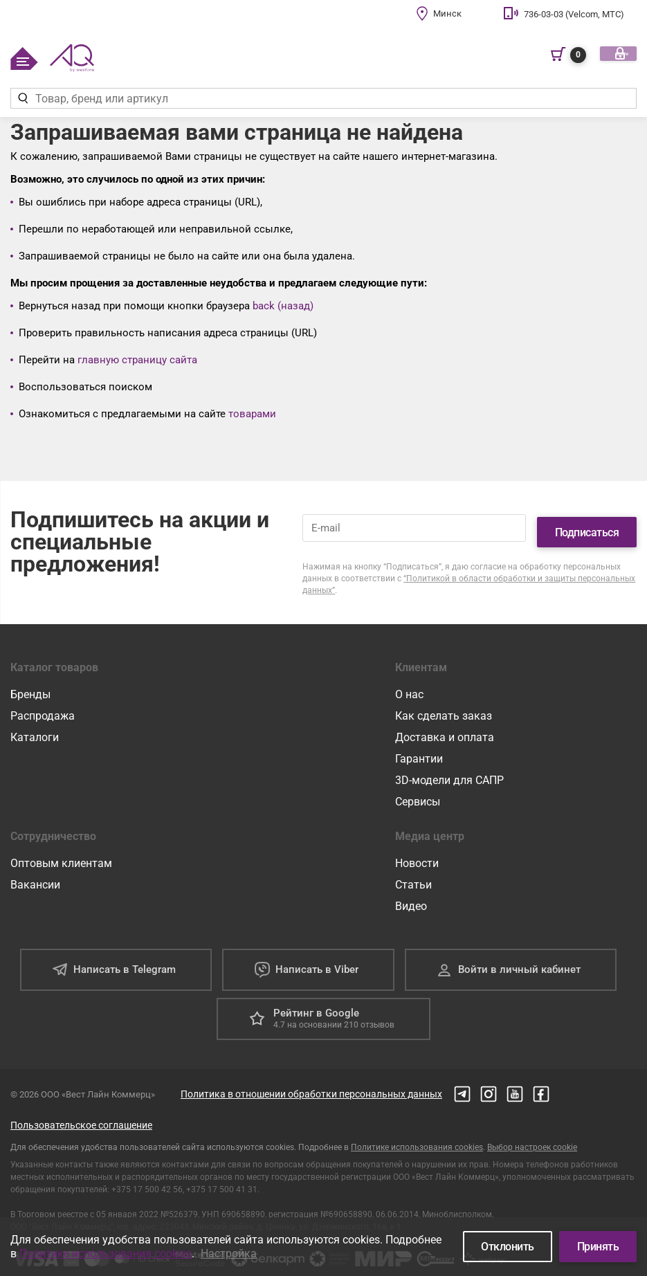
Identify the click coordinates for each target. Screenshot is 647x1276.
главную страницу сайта (137, 360)
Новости (417, 855)
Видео (411, 898)
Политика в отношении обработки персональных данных (311, 1086)
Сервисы (417, 794)
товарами (252, 414)
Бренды (30, 686)
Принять (598, 1246)
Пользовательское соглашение (81, 1117)
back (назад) (283, 306)
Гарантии (419, 751)
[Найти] (22, 98)
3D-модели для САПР (449, 772)
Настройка (229, 1253)
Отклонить (507, 1246)
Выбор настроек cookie (532, 1140)
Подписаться (587, 524)
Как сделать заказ (443, 708)
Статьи (413, 877)
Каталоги (34, 729)
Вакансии (35, 877)
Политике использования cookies (417, 1140)
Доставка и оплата (444, 729)
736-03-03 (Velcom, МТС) (574, 14)
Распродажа (42, 708)
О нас (409, 686)
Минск (447, 13)
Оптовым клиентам (61, 855)
